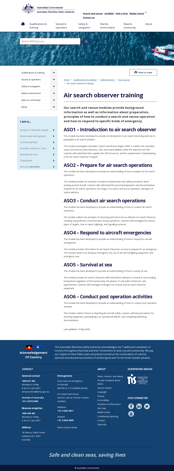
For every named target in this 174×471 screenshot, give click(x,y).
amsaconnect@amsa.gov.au (35, 391)
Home (23, 21)
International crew (29, 154)
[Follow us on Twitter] (147, 406)
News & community (130, 25)
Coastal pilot (26, 160)
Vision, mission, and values (110, 376)
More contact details (67, 427)
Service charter (104, 388)
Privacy (100, 396)
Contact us (89, 17)
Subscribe (102, 424)
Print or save (145, 72)
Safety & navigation (84, 25)
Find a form (122, 13)
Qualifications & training (38, 25)
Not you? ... (30, 166)
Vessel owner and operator (33, 136)
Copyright (102, 392)
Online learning (107, 79)
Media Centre (137, 13)
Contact (101, 420)
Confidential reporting (107, 416)
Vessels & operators (61, 25)
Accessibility (103, 400)
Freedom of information (109, 404)
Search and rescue (93, 13)
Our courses (124, 79)
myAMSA (109, 13)
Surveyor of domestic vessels (34, 130)
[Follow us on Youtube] (131, 414)
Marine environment (107, 25)
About (148, 24)
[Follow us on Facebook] (131, 406)
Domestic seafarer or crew (33, 148)
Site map (101, 408)
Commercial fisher (29, 142)
